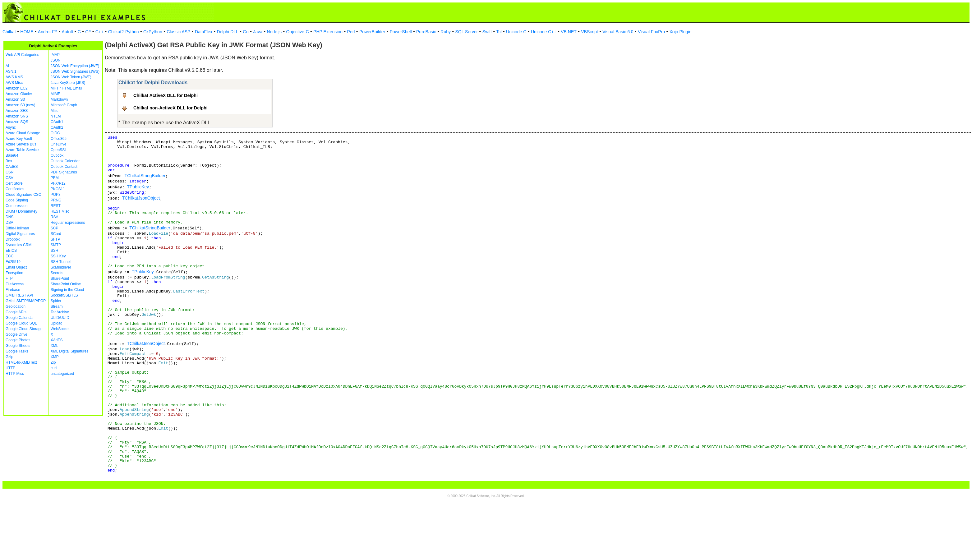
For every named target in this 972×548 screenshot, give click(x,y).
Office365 (59, 138)
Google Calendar (20, 317)
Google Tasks (17, 351)
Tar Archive (60, 312)
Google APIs (16, 312)
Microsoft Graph (64, 105)
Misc (54, 110)
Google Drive (16, 334)
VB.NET (569, 31)
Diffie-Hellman (17, 228)
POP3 (56, 194)
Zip (53, 362)
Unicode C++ (543, 31)
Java (257, 31)
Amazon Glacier (19, 94)
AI (7, 66)
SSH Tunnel (61, 262)
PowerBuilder (372, 31)
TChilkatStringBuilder (145, 175)
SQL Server (466, 31)
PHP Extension (328, 31)
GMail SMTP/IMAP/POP (26, 301)
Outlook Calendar (65, 161)
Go (246, 31)
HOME (26, 31)
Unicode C (516, 31)
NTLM (56, 116)
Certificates (15, 189)
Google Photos (18, 340)
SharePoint (60, 278)
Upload (56, 323)
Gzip (9, 357)
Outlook (57, 155)
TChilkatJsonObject (141, 198)
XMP (55, 357)
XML (54, 345)
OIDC (55, 133)
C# (88, 31)
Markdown (59, 99)
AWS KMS (14, 77)
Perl (351, 31)
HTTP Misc (15, 373)
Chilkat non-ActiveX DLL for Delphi (170, 107)
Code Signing (17, 200)
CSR (9, 172)
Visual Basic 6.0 (617, 31)
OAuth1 (57, 122)
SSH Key (58, 256)
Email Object (16, 267)
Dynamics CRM (18, 245)
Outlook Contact (64, 166)
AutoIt (67, 31)
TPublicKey (138, 186)
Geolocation (15, 306)
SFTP (55, 239)
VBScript (589, 31)
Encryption (14, 273)
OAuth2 (57, 127)
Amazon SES (17, 110)
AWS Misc (14, 83)
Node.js (274, 31)
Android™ (47, 31)
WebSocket (60, 329)
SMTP (56, 245)
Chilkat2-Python (123, 31)
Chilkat (9, 31)
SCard (56, 234)
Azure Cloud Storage (23, 133)
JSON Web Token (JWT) (71, 77)
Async (11, 127)
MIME (55, 94)
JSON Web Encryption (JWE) (75, 66)
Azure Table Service (22, 150)
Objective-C (297, 31)
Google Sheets (18, 345)
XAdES (57, 340)
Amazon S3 (15, 99)
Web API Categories (22, 55)
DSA (9, 222)
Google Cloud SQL (21, 323)
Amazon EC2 (17, 88)
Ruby (445, 31)
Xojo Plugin (681, 31)
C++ (99, 31)
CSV (9, 178)
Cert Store (14, 183)
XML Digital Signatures (70, 351)
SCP (54, 228)
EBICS (11, 250)
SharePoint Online (66, 284)
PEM (55, 178)
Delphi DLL (227, 31)
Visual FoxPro (651, 31)
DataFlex (203, 31)
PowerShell (401, 31)
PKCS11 (58, 189)
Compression (17, 206)
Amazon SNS (17, 116)
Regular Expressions (68, 222)
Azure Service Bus (21, 144)
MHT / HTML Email (66, 88)
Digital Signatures (20, 234)
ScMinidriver (61, 267)
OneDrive (59, 144)
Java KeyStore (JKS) (68, 83)
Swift (487, 31)
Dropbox (13, 239)
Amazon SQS (17, 122)
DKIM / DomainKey (21, 211)
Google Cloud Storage (24, 329)
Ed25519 (13, 262)
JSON (56, 60)
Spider (56, 301)
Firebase (13, 290)
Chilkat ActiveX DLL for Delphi (165, 95)
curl (54, 368)
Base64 (12, 155)
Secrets (57, 273)
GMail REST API (19, 295)
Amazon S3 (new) (20, 105)
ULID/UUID (60, 317)
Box (9, 161)
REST (56, 206)
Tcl (498, 31)
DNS (9, 217)
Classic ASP (178, 31)
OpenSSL (59, 150)
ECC (9, 256)
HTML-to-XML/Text (21, 362)
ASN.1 (11, 71)
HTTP (10, 368)
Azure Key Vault (19, 138)
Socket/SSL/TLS (64, 295)
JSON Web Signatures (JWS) (75, 71)
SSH (54, 250)
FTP (9, 278)
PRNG (56, 200)
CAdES (12, 166)
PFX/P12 (58, 183)
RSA (54, 217)
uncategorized (62, 373)
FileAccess (15, 284)
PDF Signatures (64, 172)
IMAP (55, 55)
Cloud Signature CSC (23, 194)
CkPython (152, 31)
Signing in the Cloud (67, 290)
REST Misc (60, 211)
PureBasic (426, 31)
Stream (57, 306)
